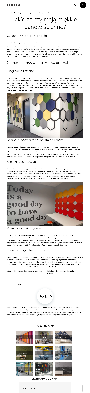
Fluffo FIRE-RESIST (44, 369)
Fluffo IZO (38, 267)
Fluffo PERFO (24, 337)
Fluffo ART (51, 267)
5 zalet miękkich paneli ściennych (24, 43)
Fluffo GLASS (24, 369)
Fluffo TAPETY (25, 353)
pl (75, 5)
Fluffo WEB (63, 353)
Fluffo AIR (44, 353)
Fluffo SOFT (28, 267)
